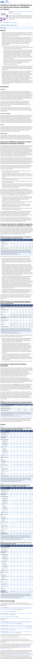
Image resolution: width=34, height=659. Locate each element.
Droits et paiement (22, 637)
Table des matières (3, 27)
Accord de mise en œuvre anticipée (8, 616)
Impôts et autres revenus (24, 11)
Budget (12, 11)
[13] (20, 279)
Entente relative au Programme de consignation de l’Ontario (18, 618)
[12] (25, 221)
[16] (9, 390)
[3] (2, 95)
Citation (11, 25)
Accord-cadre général (5, 611)
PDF (1, 22)
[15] (25, 375)
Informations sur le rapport (5, 25)
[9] (28, 190)
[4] (8, 103)
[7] (31, 166)
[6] (20, 159)
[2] (2, 94)
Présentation (14, 22)
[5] (10, 105)
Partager (15, 25)
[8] (14, 167)
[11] (24, 202)
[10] (25, 191)
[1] (21, 63)
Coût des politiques (17, 11)
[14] (6, 352)
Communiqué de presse (7, 22)
